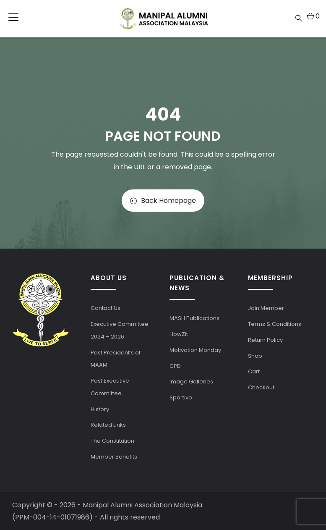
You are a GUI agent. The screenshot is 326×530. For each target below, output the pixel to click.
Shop (255, 356)
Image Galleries (191, 382)
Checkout (261, 387)
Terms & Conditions (274, 324)
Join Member (266, 308)
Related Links (108, 425)
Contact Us (105, 308)
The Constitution (112, 441)
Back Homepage (163, 200)
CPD (175, 366)
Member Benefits (114, 457)
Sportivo (181, 397)
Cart (254, 371)
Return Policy (265, 340)
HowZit (179, 334)
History (100, 409)
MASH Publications (194, 318)
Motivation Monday (195, 350)
